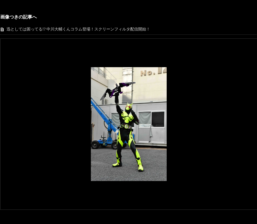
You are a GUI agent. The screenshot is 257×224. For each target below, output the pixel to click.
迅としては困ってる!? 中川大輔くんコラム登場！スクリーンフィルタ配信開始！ (78, 29)
